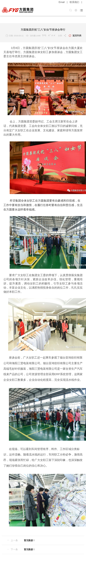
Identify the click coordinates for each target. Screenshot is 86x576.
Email (62, 2)
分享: (62, 35)
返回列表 (75, 35)
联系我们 (74, 2)
